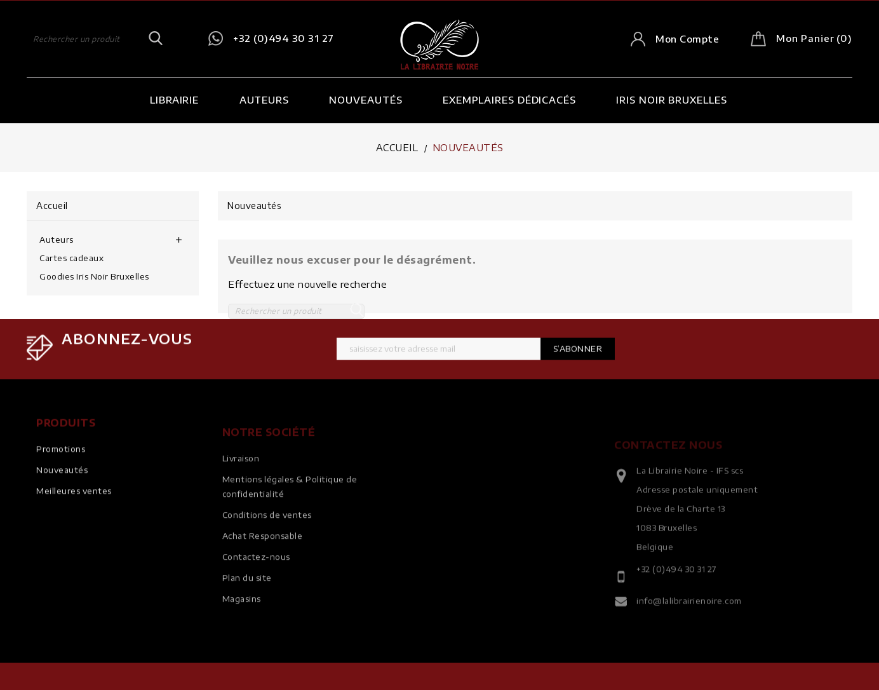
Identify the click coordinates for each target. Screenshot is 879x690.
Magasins (241, 613)
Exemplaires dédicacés (509, 99)
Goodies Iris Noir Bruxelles (94, 276)
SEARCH (155, 38)
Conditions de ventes (267, 529)
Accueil (52, 205)
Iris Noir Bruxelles (671, 99)
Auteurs (264, 99)
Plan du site (247, 592)
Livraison (241, 473)
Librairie (174, 99)
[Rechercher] (95, 38)
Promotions (60, 457)
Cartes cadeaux (71, 258)
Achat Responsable (262, 550)
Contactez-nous (256, 571)
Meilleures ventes (74, 499)
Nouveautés (365, 99)
